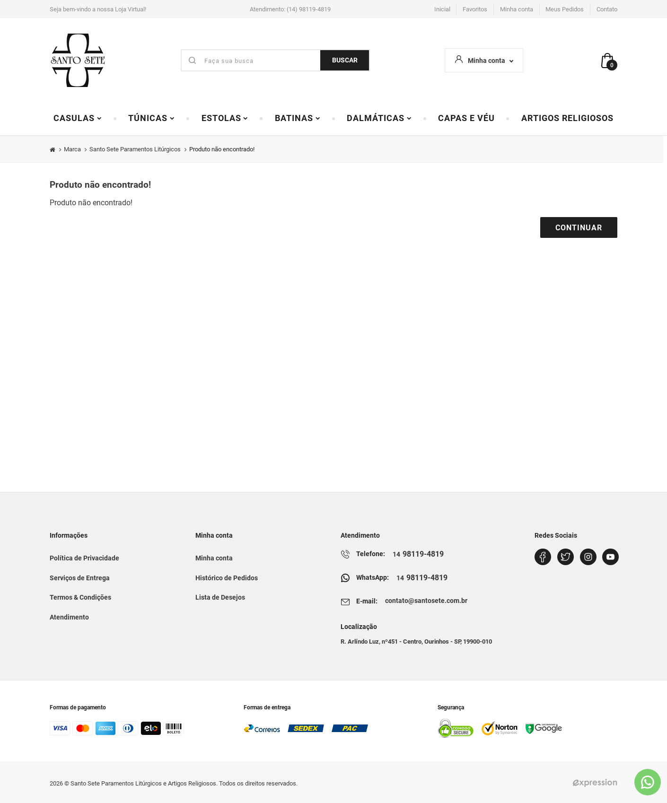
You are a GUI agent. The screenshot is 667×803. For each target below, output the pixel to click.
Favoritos (475, 9)
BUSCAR (345, 60)
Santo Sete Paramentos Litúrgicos (135, 149)
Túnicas (151, 118)
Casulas (77, 118)
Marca (72, 149)
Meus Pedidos (564, 9)
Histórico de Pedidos (226, 578)
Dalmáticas (379, 118)
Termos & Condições (80, 597)
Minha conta (516, 9)
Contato (607, 9)
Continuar (578, 227)
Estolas (225, 118)
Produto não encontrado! (222, 149)
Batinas (298, 118)
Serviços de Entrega (80, 578)
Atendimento (69, 617)
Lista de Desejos (220, 597)
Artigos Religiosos (567, 118)
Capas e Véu (466, 118)
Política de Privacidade (84, 558)
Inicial (442, 9)
